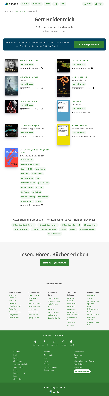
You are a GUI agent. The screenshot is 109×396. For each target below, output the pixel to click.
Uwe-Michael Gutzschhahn (30, 164)
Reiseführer (71, 306)
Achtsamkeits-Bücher (72, 319)
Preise (47, 4)
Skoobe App (17, 361)
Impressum (78, 367)
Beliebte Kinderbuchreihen (93, 308)
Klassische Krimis (90, 225)
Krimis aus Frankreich (12, 302)
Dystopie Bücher (33, 318)
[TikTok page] (73, 343)
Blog (55, 4)
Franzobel (39, 187)
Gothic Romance (53, 298)
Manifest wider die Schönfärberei (83, 129)
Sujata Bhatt (36, 192)
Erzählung (23, 80)
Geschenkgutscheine (20, 364)
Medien (63, 229)
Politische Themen (54, 234)
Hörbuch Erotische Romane (48, 225)
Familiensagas (33, 315)
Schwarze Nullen (80, 125)
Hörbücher (36, 4)
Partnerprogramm (50, 367)
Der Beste (76, 101)
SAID (37, 178)
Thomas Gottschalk (29, 60)
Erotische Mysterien (29, 101)
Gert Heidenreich (27, 64)
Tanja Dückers (40, 169)
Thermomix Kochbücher (71, 324)
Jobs (45, 358)
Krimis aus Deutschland (13, 297)
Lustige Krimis (13, 315)
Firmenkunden (49, 370)
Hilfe (63, 4)
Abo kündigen (79, 364)
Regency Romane (34, 307)
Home (16, 11)
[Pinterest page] (65, 343)
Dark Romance (53, 315)
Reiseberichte (71, 303)
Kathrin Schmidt (26, 169)
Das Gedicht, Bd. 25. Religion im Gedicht (35, 151)
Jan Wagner (25, 192)
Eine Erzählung (76, 105)
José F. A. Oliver (43, 183)
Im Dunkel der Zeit (80, 60)
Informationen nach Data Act (84, 361)
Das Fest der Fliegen (29, 125)
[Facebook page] (45, 343)
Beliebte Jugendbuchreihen (93, 313)
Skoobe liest (17, 379)
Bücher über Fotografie (71, 299)
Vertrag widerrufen (82, 371)
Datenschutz (78, 355)
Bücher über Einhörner (91, 318)
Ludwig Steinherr (27, 201)
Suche (87, 4)
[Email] (37, 343)
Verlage (46, 364)
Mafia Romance (53, 304)
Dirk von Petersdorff (28, 183)
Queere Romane (33, 295)
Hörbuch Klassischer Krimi (71, 225)
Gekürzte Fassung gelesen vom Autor (32, 129)
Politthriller (13, 309)
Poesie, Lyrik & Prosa (87, 229)
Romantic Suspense (15, 312)
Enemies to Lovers (54, 301)
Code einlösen (18, 367)
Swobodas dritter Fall (79, 80)
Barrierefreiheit (19, 373)
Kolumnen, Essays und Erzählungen (44, 229)
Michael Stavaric (26, 160)
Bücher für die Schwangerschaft (73, 313)
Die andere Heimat (29, 77)
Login (98, 4)
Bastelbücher (71, 309)
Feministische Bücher (33, 299)
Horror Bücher (13, 318)
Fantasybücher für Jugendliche (93, 302)
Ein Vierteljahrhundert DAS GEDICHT (32, 156)
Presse (46, 361)
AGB (75, 358)
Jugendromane (91, 295)
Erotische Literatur (54, 318)
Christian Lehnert (27, 187)
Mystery (73, 229)
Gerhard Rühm (43, 197)
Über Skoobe (48, 355)
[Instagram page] (55, 343)
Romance (90, 298)
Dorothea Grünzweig (28, 197)
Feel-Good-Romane (34, 304)
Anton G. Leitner (37, 174)
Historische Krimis (15, 306)
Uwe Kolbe (24, 174)
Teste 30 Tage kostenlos (89, 44)
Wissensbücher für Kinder (93, 324)
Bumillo (38, 201)
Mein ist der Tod (79, 77)
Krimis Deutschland (21, 229)
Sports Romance (53, 312)
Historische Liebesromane (33, 311)
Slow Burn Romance (51, 308)
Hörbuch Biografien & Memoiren (23, 225)
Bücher (24, 4)
